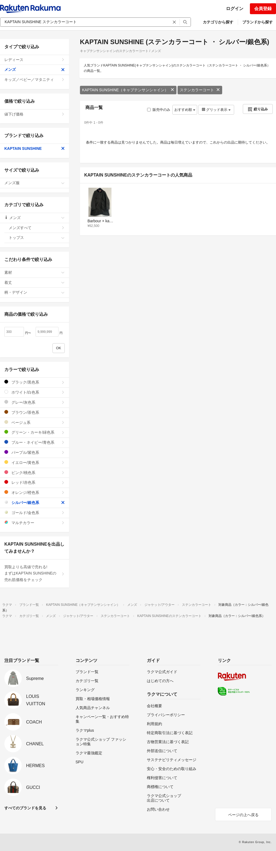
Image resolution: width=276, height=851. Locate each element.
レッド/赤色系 (34, 482)
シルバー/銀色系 (34, 502)
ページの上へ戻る (243, 815)
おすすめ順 (184, 110)
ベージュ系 (34, 422)
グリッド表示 (216, 110)
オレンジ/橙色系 (34, 492)
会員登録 (263, 8)
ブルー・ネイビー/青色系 (34, 442)
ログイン (234, 8)
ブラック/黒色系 (34, 382)
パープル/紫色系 (34, 452)
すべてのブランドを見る (25, 808)
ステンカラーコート (200, 90)
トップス (37, 237)
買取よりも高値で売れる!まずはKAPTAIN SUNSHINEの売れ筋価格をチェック (34, 573)
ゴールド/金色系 (34, 512)
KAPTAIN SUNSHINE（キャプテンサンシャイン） (128, 90)
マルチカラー (34, 522)
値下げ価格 (34, 114)
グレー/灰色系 (34, 402)
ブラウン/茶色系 (34, 412)
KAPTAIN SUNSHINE (34, 148)
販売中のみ (158, 110)
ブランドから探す (257, 22)
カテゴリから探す (218, 22)
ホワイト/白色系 (34, 392)
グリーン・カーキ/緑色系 (34, 432)
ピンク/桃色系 (34, 472)
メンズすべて (37, 228)
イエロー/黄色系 (34, 462)
